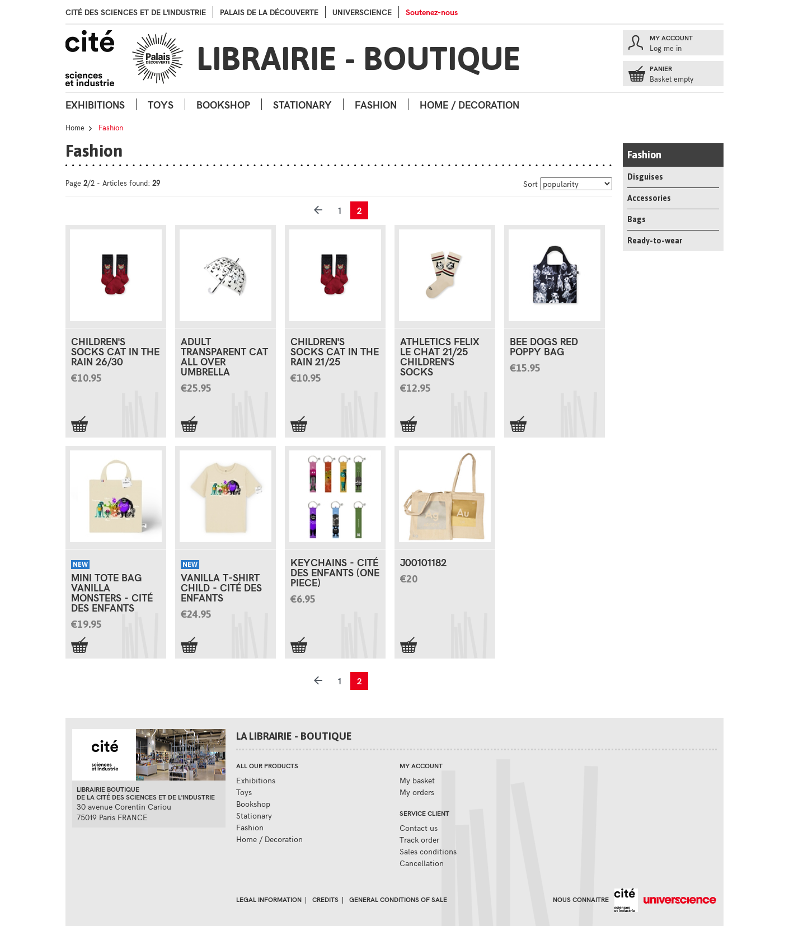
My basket (417, 780)
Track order (419, 839)
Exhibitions (95, 104)
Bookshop (223, 104)
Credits (325, 899)
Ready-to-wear (654, 240)
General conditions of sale (398, 899)
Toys (160, 104)
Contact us (419, 827)
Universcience (362, 12)
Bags (636, 219)
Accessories (649, 198)
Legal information (269, 899)
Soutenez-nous (432, 12)
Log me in (666, 48)
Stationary (302, 104)
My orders (417, 792)
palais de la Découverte (269, 12)
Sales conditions (428, 851)
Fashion (376, 104)
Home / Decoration (469, 104)
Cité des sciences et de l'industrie (135, 12)
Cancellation (422, 863)
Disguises (645, 176)
